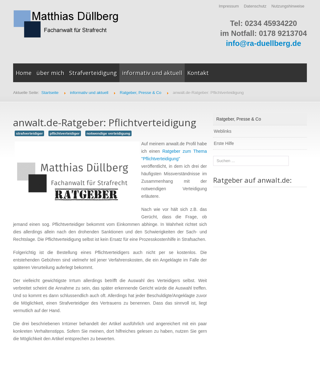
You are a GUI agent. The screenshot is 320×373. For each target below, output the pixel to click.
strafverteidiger (29, 133)
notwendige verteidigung (108, 133)
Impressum (229, 6)
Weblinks (223, 131)
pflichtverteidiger (65, 133)
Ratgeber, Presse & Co (238, 119)
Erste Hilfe (224, 143)
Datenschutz (255, 6)
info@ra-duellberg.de (263, 43)
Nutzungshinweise (287, 6)
